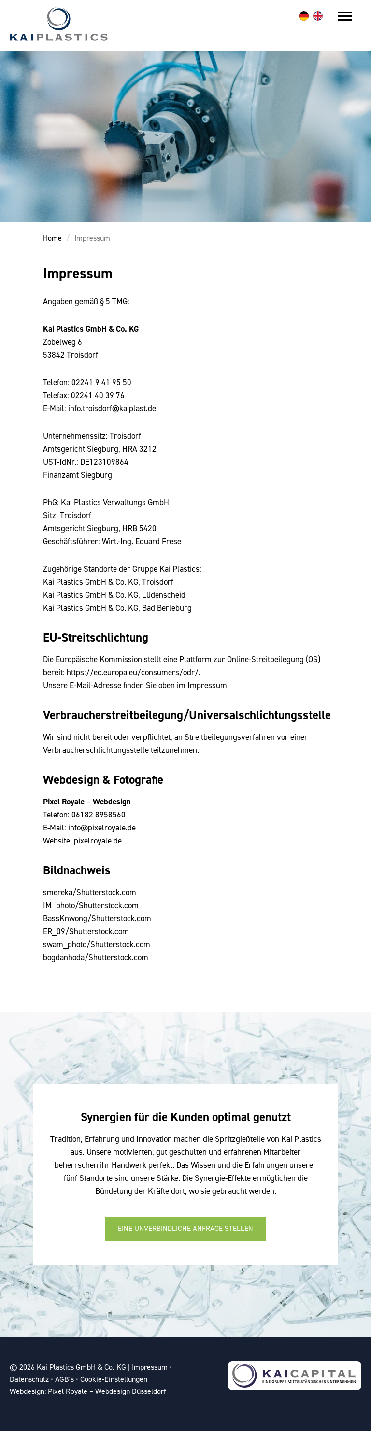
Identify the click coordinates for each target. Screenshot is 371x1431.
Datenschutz (29, 1379)
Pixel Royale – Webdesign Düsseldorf (107, 1391)
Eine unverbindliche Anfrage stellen (185, 1228)
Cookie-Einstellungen (113, 1379)
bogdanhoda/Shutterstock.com (95, 957)
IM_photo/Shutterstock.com (91, 905)
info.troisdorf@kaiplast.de (112, 408)
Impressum (92, 238)
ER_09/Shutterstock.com (86, 931)
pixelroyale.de (98, 840)
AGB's (64, 1379)
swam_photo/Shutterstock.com (96, 944)
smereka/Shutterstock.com (89, 892)
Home (52, 238)
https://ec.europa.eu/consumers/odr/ (133, 672)
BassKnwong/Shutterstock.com (97, 918)
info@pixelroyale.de (102, 827)
